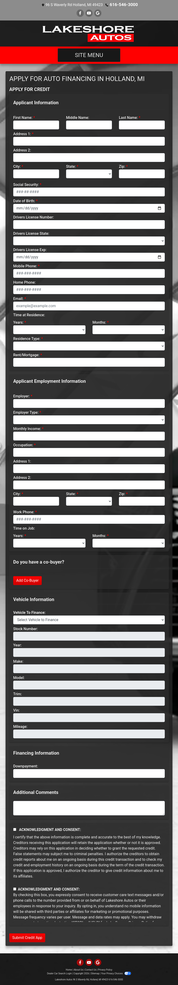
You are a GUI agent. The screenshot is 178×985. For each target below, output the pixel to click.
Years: (18, 322)
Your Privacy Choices (116, 973)
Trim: (17, 694)
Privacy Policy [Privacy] (105, 969)
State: (71, 166)
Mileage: (20, 726)
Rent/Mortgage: (26, 355)
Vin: (16, 710)
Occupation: (23, 445)
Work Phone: (23, 512)
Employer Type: (25, 412)
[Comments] (89, 808)
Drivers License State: (31, 233)
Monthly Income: (27, 428)
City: (17, 166)
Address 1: (22, 133)
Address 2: (22, 150)
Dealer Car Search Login (59, 973)
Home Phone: (24, 282)
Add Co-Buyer (27, 580)
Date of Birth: (24, 200)
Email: (18, 298)
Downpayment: (25, 766)
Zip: (122, 166)
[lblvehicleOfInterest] (89, 619)
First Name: (22, 117)
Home (69, 969)
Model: (19, 677)
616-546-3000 (124, 4)
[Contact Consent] (14, 888)
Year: (17, 645)
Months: (99, 322)
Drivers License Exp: (30, 249)
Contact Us (90, 969)
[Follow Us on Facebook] (80, 13)
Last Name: (128, 117)
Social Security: (26, 184)
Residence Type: (26, 338)
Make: (18, 661)
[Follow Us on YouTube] (89, 13)
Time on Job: (24, 528)
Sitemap (95, 973)
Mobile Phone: (25, 266)
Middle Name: (77, 117)
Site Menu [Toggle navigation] (89, 55)
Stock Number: (25, 628)
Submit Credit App (27, 937)
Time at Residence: (29, 315)
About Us (78, 969)
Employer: (21, 396)
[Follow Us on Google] (97, 13)
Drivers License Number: (33, 217)
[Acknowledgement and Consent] (14, 829)
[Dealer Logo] (89, 33)
